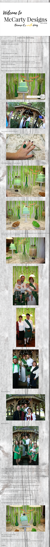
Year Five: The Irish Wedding (25, 38)
